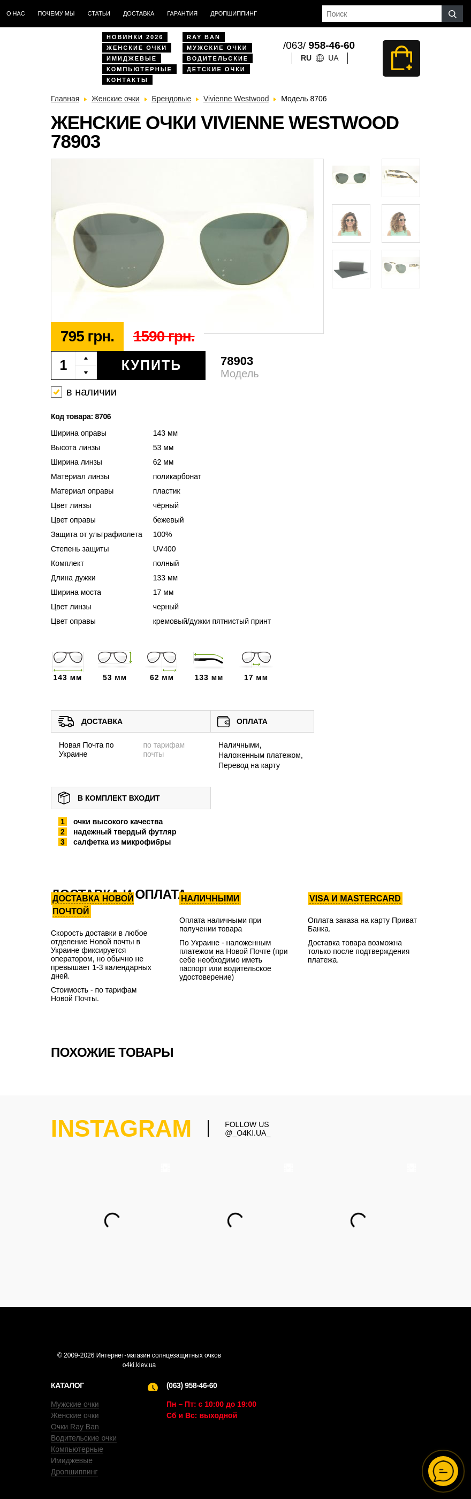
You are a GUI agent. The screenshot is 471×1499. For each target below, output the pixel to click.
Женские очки (137, 47)
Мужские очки (217, 47)
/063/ (319, 45)
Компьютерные (139, 69)
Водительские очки (84, 1438)
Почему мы (56, 13)
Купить (151, 364)
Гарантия (182, 13)
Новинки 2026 (135, 37)
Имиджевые (132, 58)
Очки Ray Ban (75, 1426)
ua (333, 58)
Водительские (217, 58)
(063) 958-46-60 (191, 1385)
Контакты (127, 80)
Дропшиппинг (233, 13)
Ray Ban (204, 37)
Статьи (99, 13)
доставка (138, 13)
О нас (15, 13)
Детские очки (216, 69)
